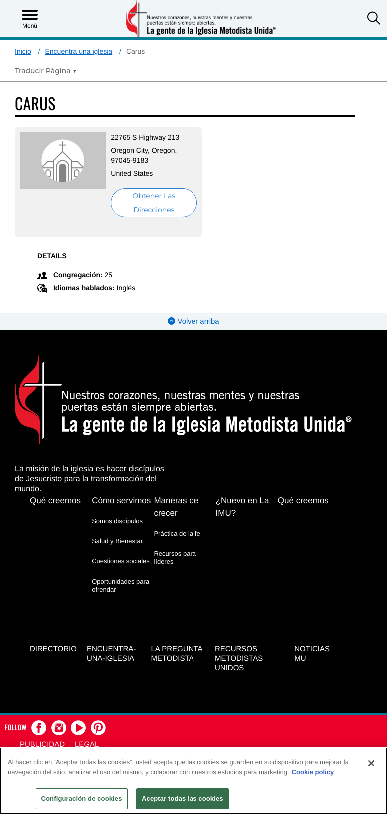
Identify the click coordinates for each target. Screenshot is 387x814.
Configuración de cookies (81, 798)
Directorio (53, 649)
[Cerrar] (371, 763)
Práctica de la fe (177, 533)
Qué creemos (55, 500)
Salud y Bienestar (117, 541)
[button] (373, 19)
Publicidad (42, 744)
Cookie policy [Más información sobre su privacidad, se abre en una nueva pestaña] (313, 772)
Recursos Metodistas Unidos (239, 658)
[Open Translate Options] (46, 70)
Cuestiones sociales (121, 561)
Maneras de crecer (176, 507)
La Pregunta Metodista (176, 654)
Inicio (23, 51)
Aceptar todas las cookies (182, 798)
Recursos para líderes (175, 557)
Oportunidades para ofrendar (120, 585)
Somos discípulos (117, 521)
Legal (87, 744)
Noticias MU (312, 654)
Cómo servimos (121, 500)
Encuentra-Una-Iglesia (111, 654)
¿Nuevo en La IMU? (242, 507)
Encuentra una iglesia (78, 51)
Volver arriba (193, 321)
